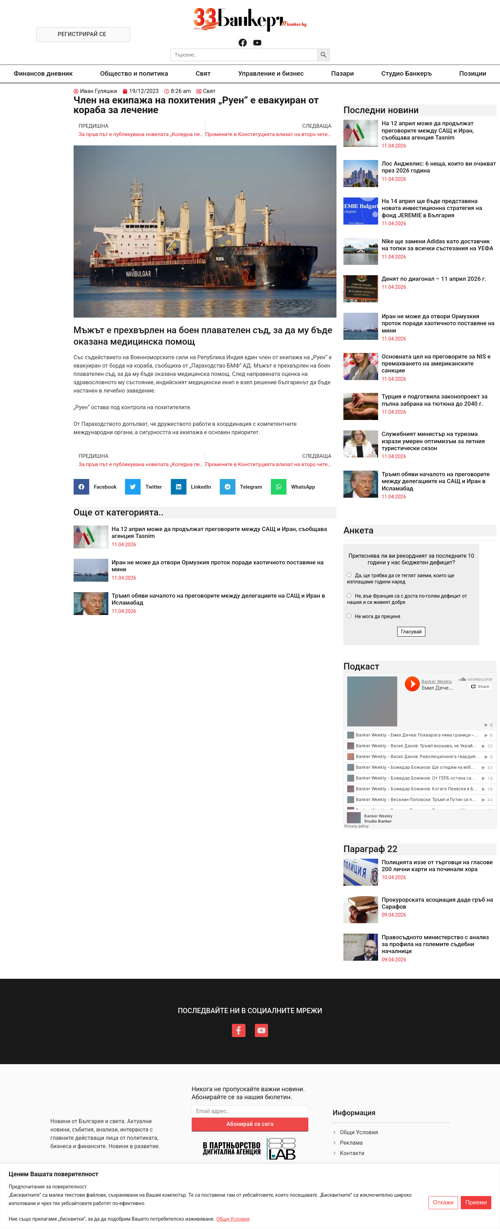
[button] (98, 487)
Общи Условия (233, 1219)
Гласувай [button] (411, 631)
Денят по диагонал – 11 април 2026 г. (434, 278)
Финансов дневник (43, 73)
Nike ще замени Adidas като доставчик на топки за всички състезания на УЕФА (437, 245)
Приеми (476, 1202)
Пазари (342, 73)
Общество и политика (134, 73)
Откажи (443, 1202)
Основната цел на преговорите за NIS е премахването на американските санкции (436, 363)
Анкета (358, 530)
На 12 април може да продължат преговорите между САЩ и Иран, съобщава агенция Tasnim (428, 130)
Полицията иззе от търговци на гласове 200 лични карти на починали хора (437, 866)
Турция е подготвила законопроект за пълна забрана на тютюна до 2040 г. (435, 400)
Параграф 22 (370, 849)
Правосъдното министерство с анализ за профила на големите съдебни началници (435, 944)
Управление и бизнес (271, 73)
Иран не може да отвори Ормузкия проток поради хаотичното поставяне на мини (438, 323)
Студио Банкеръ (406, 73)
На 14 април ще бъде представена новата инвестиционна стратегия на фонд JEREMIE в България (432, 208)
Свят (202, 73)
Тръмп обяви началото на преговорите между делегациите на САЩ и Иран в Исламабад (436, 481)
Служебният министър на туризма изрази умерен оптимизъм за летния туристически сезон (433, 441)
